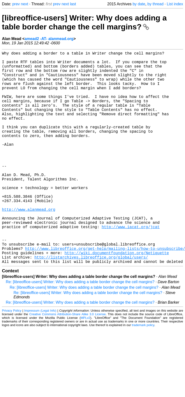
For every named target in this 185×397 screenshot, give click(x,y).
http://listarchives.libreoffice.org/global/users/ (91, 303)
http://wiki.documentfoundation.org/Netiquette (116, 298)
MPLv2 (85, 365)
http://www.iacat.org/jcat (131, 266)
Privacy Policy (11, 358)
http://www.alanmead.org (28, 245)
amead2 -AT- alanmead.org (49, 39)
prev (16, 4)
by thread (155, 4)
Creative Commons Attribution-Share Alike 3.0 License (67, 361)
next (24, 4)
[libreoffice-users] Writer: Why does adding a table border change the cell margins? (84, 22)
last (73, 4)
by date (139, 4)
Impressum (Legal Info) (40, 358)
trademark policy (143, 372)
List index (175, 4)
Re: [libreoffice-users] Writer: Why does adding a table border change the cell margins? (80, 329)
